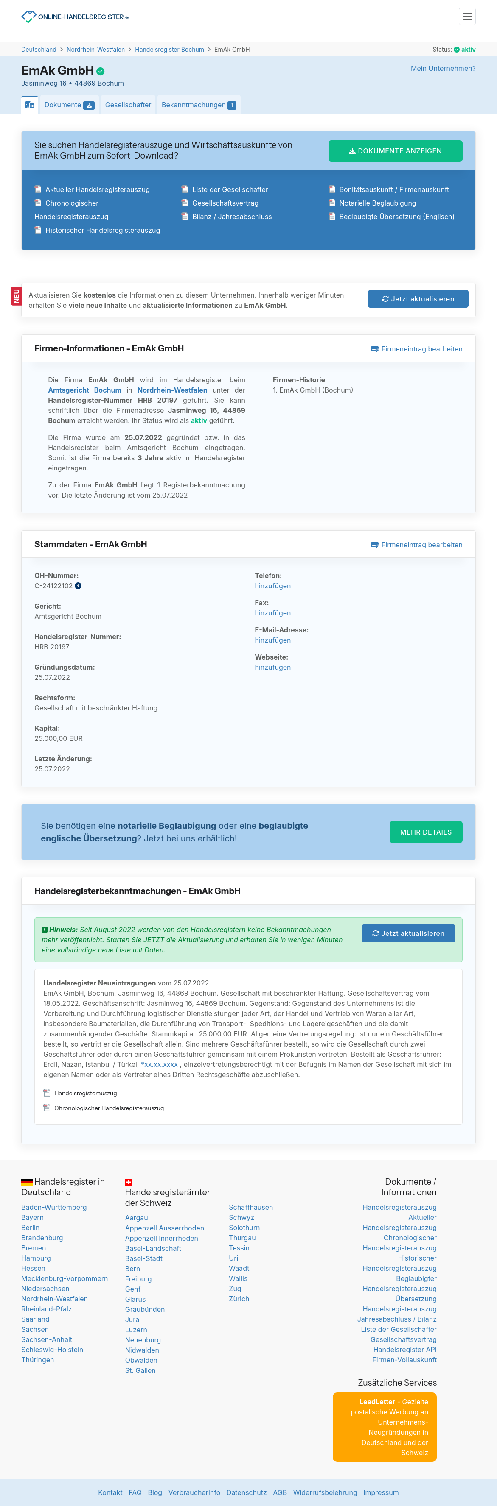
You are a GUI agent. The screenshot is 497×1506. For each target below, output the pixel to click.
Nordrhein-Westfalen (96, 49)
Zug (235, 1288)
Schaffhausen (251, 1207)
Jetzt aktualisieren (418, 299)
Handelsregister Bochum (169, 49)
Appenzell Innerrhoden (161, 1238)
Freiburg (138, 1279)
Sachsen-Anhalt (46, 1339)
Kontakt (110, 1492)
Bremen (33, 1248)
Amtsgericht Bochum (84, 390)
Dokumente (72, 105)
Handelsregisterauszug (80, 1093)
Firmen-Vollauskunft (404, 1360)
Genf (133, 1289)
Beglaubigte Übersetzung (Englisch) (392, 216)
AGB (280, 1492)
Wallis (238, 1278)
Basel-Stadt (144, 1258)
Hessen (33, 1268)
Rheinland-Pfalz (46, 1309)
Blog (155, 1492)
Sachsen (35, 1329)
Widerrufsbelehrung (325, 1492)
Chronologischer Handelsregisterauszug (103, 1108)
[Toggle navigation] (467, 16)
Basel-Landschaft (153, 1248)
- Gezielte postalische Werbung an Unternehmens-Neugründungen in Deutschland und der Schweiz (389, 1427)
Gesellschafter (128, 104)
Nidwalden (142, 1350)
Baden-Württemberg (54, 1207)
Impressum (381, 1492)
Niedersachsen (45, 1288)
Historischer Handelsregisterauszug (97, 230)
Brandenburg (42, 1237)
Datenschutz (247, 1492)
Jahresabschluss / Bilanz (397, 1319)
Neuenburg (143, 1340)
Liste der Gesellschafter (224, 189)
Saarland (35, 1319)
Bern (132, 1268)
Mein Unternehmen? (443, 68)
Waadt (239, 1268)
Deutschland (38, 49)
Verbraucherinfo (194, 1492)
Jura (132, 1319)
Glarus (135, 1299)
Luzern (136, 1329)
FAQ (135, 1492)
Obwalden (141, 1360)
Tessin (239, 1248)
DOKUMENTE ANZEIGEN (395, 151)
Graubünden (145, 1309)
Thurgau (242, 1237)
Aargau (136, 1218)
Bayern (32, 1217)
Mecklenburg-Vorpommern (64, 1278)
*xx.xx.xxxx (159, 1064)
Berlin (30, 1227)
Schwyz (241, 1217)
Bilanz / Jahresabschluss (226, 216)
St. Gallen (140, 1370)
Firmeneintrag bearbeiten (417, 349)
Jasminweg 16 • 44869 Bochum (72, 83)
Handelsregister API (405, 1349)
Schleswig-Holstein (52, 1349)
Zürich (239, 1298)
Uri (233, 1258)
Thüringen (37, 1360)
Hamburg (36, 1258)
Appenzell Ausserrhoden (165, 1228)
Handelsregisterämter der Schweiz (168, 1193)
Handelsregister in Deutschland (63, 1187)
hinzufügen (273, 586)
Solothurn (244, 1227)
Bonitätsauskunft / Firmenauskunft (389, 189)
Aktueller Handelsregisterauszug (92, 189)
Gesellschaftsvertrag (219, 203)
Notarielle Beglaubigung (372, 203)
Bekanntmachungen (201, 105)
